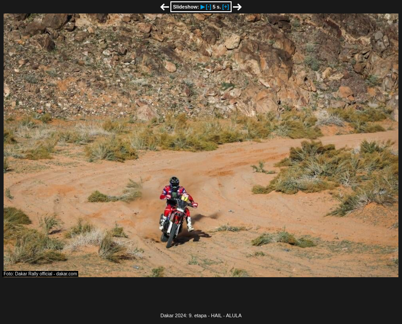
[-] (208, 7)
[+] (225, 7)
